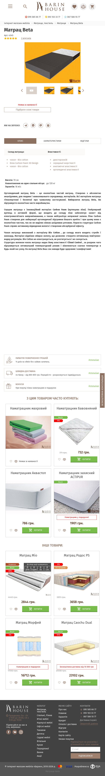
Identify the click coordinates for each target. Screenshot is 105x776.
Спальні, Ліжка (44, 715)
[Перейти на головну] (52, 6)
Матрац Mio (28, 555)
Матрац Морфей (28, 622)
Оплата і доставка (68, 724)
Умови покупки (66, 739)
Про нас (63, 709)
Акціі (39, 756)
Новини (62, 713)
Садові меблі (43, 737)
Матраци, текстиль (41, 710)
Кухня (40, 745)
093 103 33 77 (89, 713)
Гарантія (63, 717)
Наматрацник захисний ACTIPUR (76, 475)
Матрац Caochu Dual (76, 622)
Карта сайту (65, 735)
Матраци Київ (53, 771)
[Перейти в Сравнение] (83, 6)
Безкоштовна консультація (102, 390)
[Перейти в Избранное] (74, 6)
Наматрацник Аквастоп (28, 473)
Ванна (40, 752)
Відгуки (62, 728)
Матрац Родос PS (77, 555)
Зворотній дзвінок (89, 724)
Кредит (62, 720)
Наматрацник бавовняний (77, 408)
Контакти (63, 732)
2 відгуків (26, 38)
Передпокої (43, 749)
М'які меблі (43, 719)
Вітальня (41, 741)
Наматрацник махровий (28, 408)
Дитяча (40, 734)
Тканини (41, 730)
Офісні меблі (43, 726)
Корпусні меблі (44, 723)
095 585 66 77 (89, 709)
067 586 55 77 (89, 717)
